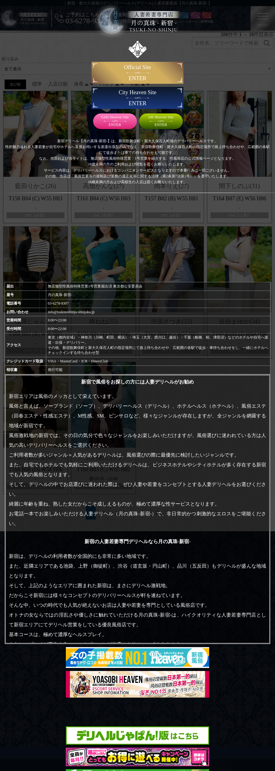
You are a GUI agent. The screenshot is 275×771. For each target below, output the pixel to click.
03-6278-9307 (58, 303)
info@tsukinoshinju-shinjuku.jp (71, 312)
